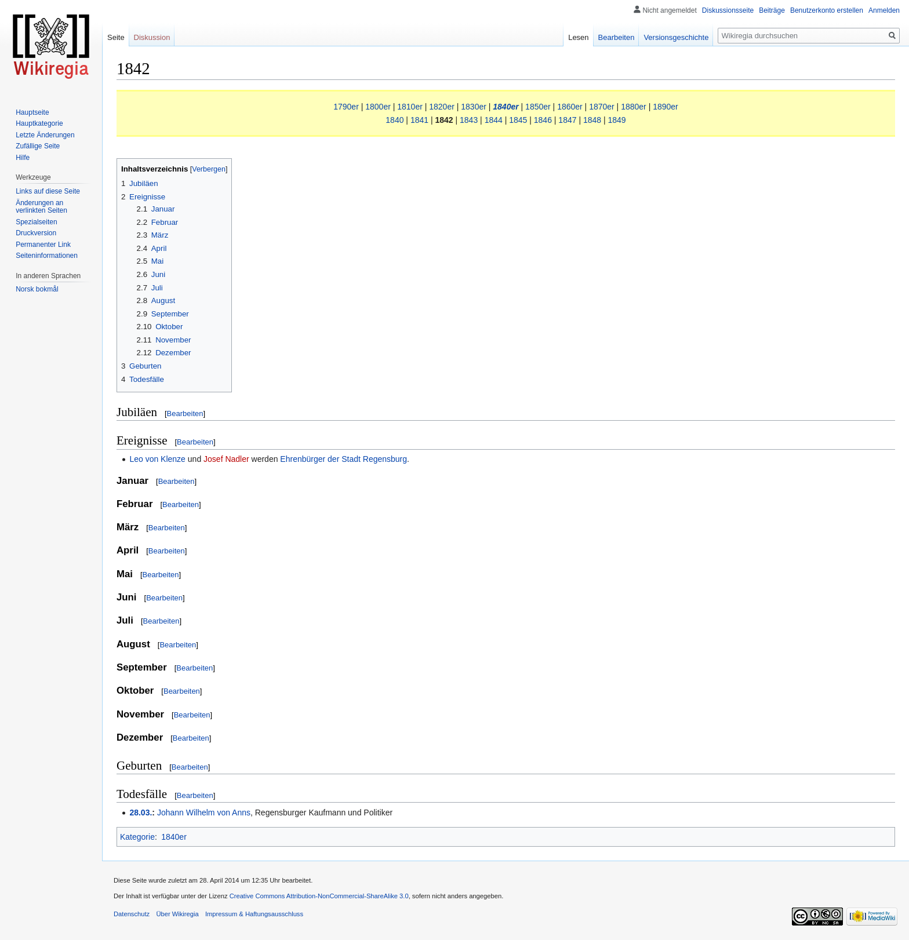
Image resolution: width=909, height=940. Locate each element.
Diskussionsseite (728, 10)
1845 (518, 120)
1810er (410, 106)
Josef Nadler (226, 459)
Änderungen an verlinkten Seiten (41, 207)
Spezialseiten (36, 222)
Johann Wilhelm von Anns (203, 812)
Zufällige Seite (38, 146)
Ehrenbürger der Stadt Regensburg (343, 459)
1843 (469, 120)
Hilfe (23, 158)
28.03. (140, 812)
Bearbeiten (185, 413)
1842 (444, 120)
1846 (543, 120)
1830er (473, 106)
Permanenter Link (43, 245)
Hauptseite (32, 112)
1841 (419, 120)
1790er (346, 106)
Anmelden (884, 10)
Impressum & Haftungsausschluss (254, 913)
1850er (538, 106)
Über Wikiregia (177, 913)
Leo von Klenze (157, 459)
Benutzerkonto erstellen (826, 10)
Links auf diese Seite (48, 191)
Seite (116, 37)
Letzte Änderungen (45, 135)
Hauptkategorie (39, 123)
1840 (394, 120)
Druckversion (36, 233)
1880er (633, 106)
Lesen (578, 37)
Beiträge (772, 10)
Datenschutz (132, 913)
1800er (378, 106)
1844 (494, 120)
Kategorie (137, 836)
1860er (570, 106)
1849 (617, 120)
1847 (567, 120)
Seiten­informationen (47, 256)
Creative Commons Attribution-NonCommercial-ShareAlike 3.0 (319, 895)
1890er (665, 106)
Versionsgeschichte (675, 37)
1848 (592, 120)
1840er (505, 106)
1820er (441, 106)
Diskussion (152, 37)
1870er (602, 106)
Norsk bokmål (37, 289)
